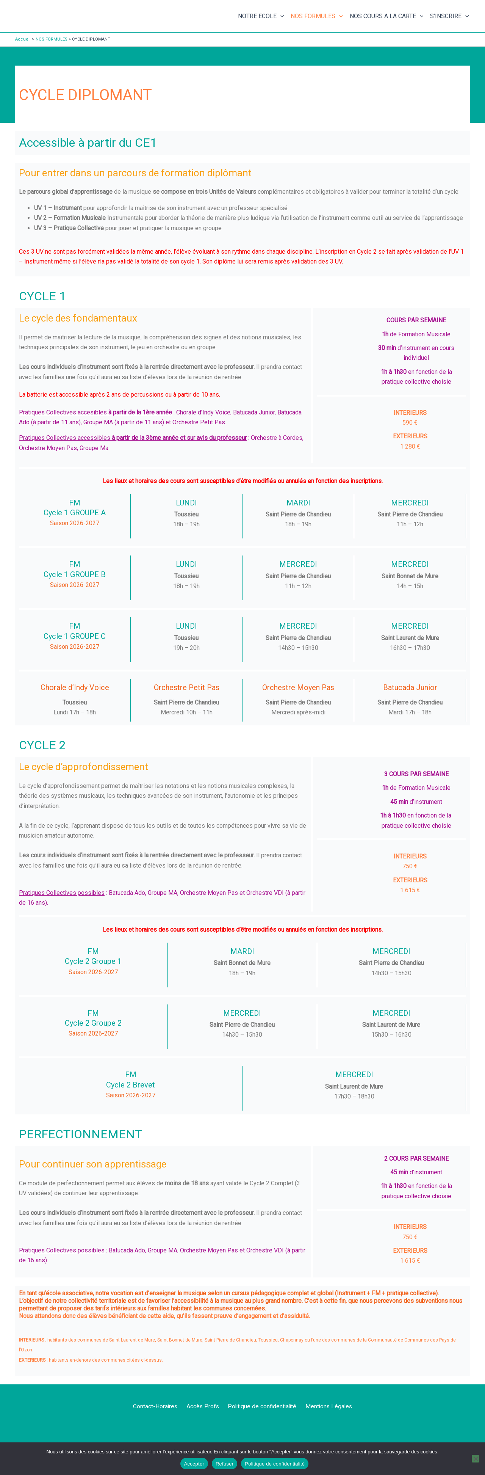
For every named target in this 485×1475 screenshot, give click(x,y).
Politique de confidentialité (260, 1406)
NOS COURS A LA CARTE (387, 16)
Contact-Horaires (157, 1406)
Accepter (194, 1464)
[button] (280, 16)
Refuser (224, 1464)
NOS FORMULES (317, 16)
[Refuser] (475, 1458)
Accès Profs (202, 1406)
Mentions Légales (326, 1406)
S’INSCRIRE (449, 16)
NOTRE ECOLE (261, 16)
